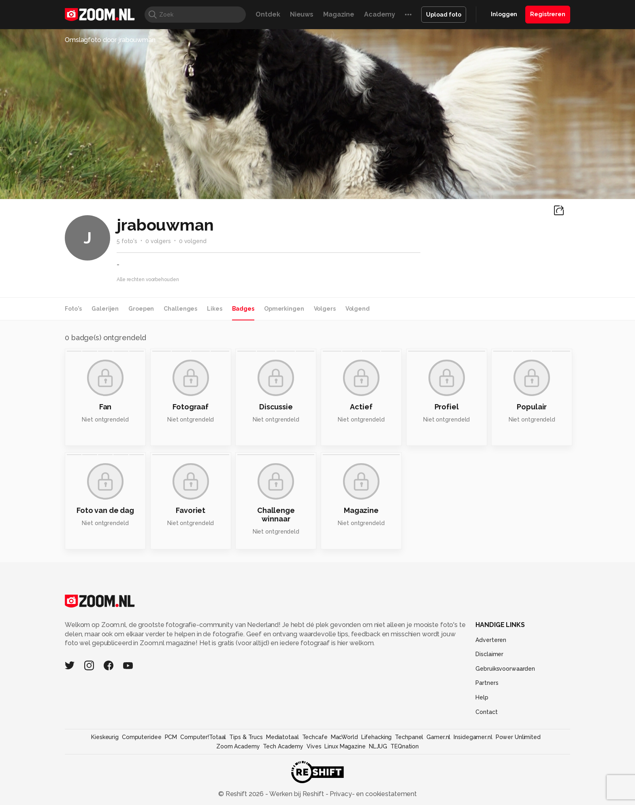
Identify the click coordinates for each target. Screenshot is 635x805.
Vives (314, 746)
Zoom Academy (238, 746)
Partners (486, 683)
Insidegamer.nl (473, 737)
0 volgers (158, 241)
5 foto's (127, 241)
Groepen (141, 308)
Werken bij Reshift (297, 794)
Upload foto (443, 14)
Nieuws (301, 14)
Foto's (73, 308)
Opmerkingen (284, 308)
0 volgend (193, 241)
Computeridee (142, 737)
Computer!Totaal (203, 737)
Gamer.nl (438, 737)
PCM (171, 737)
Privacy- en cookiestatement (372, 794)
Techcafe (315, 737)
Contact (486, 712)
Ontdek (268, 14)
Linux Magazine (344, 746)
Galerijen (105, 308)
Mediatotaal (282, 737)
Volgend (357, 308)
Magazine (338, 14)
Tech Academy (283, 746)
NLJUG (378, 746)
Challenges (180, 308)
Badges (243, 308)
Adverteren (490, 640)
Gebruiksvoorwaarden (505, 668)
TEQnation (404, 746)
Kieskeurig (105, 737)
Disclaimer (489, 654)
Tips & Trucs (246, 737)
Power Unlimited (518, 737)
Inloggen (504, 14)
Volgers (325, 308)
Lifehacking (376, 737)
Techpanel (409, 737)
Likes (214, 308)
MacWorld (344, 737)
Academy (379, 14)
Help (481, 697)
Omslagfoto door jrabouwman (110, 40)
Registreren (547, 14)
